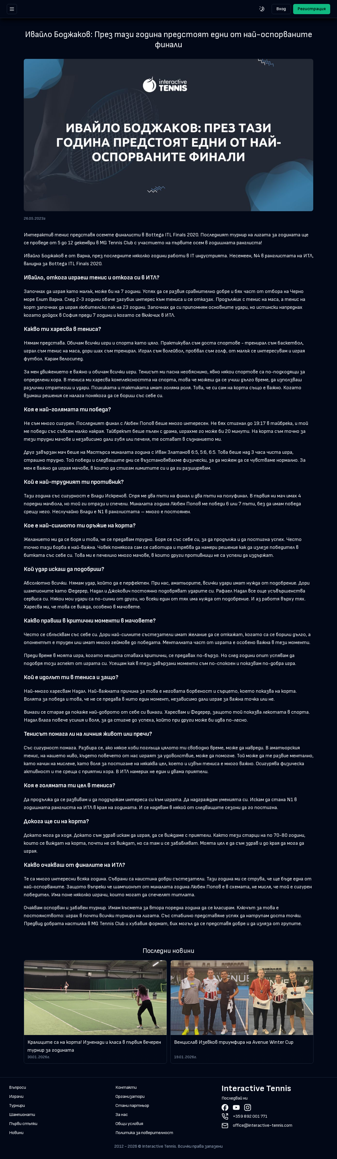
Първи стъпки (23, 1123)
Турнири (17, 1105)
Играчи (16, 1096)
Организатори (130, 1096)
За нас (121, 1114)
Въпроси (17, 1087)
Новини (16, 1133)
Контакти (126, 1087)
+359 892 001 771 (250, 1116)
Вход (281, 9)
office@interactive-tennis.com (262, 1125)
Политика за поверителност (144, 1133)
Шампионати (22, 1114)
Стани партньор (132, 1105)
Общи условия (129, 1123)
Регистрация (312, 9)
